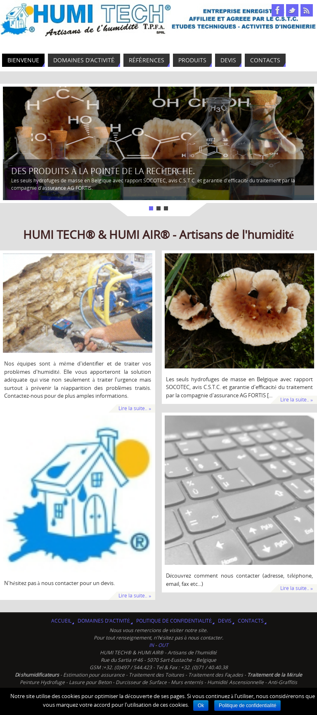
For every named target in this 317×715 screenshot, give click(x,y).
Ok (201, 705)
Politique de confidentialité (174, 620)
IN (152, 645)
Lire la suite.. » (134, 408)
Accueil (61, 620)
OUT (163, 645)
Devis (225, 620)
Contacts (251, 620)
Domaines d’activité (104, 620)
